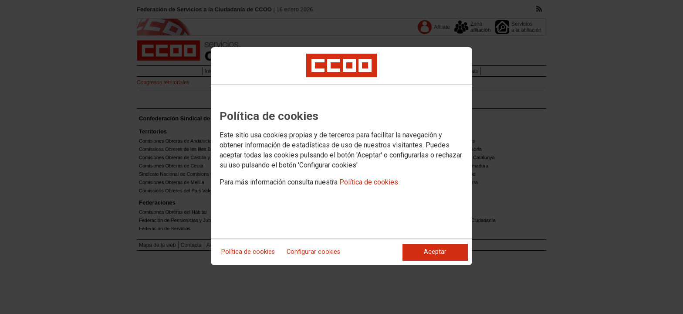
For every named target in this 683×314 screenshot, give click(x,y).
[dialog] (341, 156)
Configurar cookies (313, 252)
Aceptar (435, 252)
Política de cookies (368, 182)
